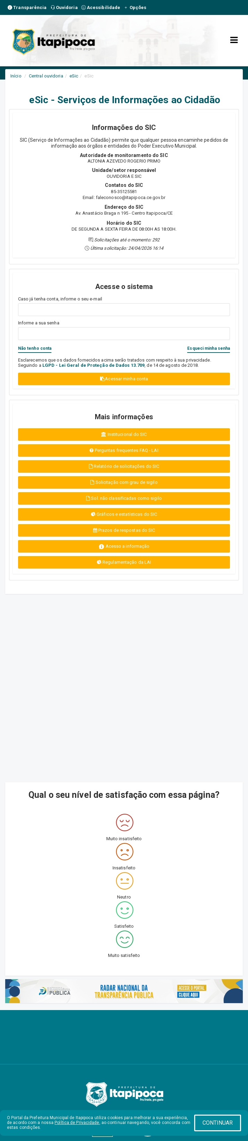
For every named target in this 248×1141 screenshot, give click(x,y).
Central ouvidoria (46, 75)
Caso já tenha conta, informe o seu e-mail (60, 298)
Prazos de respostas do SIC (124, 530)
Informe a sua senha (38, 322)
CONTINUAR (217, 1122)
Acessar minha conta (124, 378)
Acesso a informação (124, 546)
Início (16, 75)
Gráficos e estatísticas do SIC (124, 514)
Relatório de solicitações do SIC (124, 466)
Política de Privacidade (77, 1122)
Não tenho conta (35, 348)
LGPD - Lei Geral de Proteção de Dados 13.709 (93, 365)
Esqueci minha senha (208, 348)
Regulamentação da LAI (124, 562)
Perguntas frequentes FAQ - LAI (124, 450)
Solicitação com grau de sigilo (123, 482)
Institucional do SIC (124, 434)
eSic (73, 75)
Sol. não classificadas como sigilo (124, 498)
